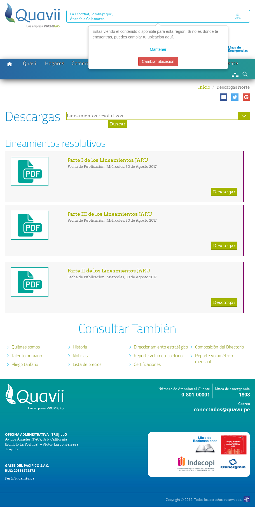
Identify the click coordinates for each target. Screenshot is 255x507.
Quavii (30, 63)
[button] (223, 97)
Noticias (80, 355)
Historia (80, 346)
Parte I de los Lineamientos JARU (107, 160)
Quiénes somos (25, 346)
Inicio (204, 87)
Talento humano (26, 355)
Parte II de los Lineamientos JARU (108, 271)
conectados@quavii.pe (222, 409)
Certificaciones (147, 364)
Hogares (54, 63)
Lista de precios (87, 364)
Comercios (84, 63)
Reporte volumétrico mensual (214, 358)
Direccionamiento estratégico (161, 346)
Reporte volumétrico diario (158, 355)
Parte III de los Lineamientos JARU (109, 214)
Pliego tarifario (24, 364)
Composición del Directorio (219, 346)
